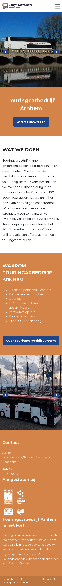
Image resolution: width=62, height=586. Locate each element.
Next (56, 52)
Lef (49, 582)
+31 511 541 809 (11, 474)
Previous (5, 52)
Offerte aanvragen (31, 122)
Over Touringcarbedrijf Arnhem (31, 340)
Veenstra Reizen (18, 563)
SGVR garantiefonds (17, 229)
